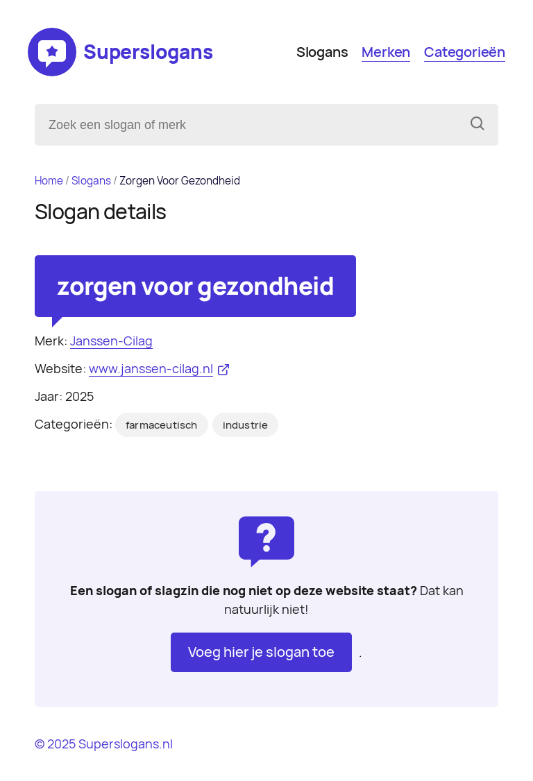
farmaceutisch (162, 425)
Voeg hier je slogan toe (261, 652)
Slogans (322, 52)
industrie (246, 425)
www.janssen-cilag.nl (151, 369)
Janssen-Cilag (111, 341)
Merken (386, 52)
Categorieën (464, 52)
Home (49, 180)
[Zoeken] (477, 125)
